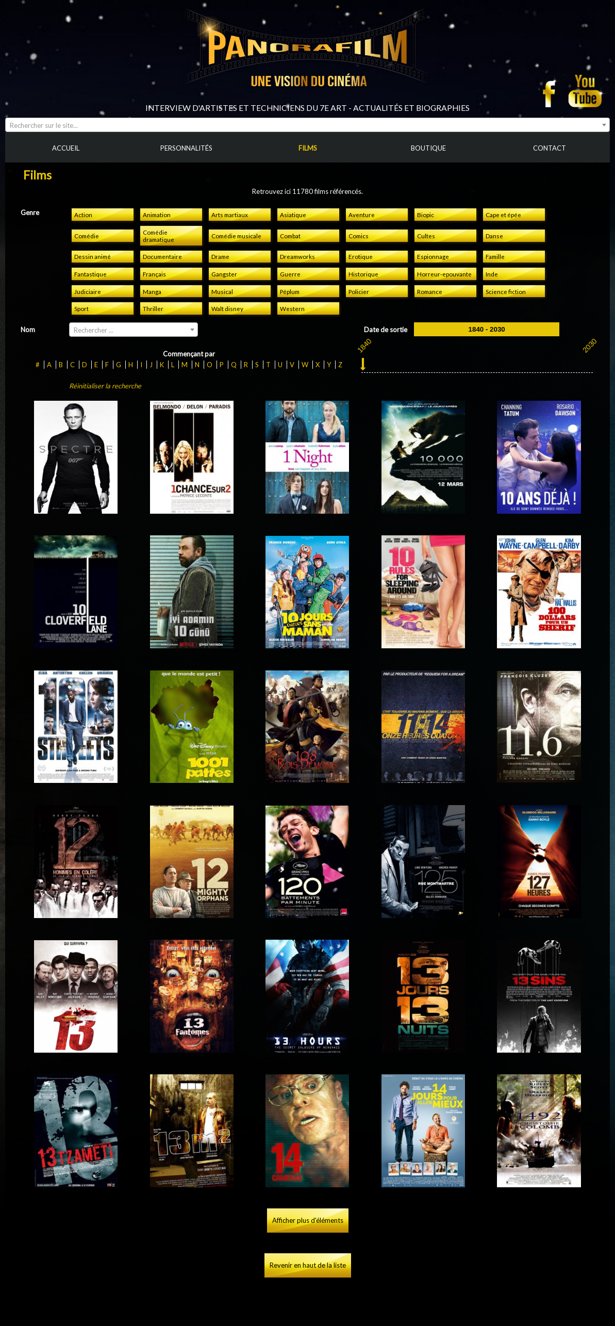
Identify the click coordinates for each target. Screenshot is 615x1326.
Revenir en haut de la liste (308, 1265)
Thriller (153, 308)
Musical (222, 291)
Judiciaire (87, 291)
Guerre (290, 273)
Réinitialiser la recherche (105, 386)
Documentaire (162, 256)
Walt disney (227, 308)
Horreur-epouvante (444, 273)
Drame (220, 256)
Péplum (290, 291)
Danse (494, 235)
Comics (358, 235)
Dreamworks (297, 256)
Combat (290, 235)
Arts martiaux (229, 214)
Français (154, 273)
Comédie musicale (236, 235)
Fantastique (90, 273)
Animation (157, 214)
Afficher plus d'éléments (307, 1220)
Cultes (426, 235)
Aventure (361, 214)
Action (83, 214)
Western (292, 308)
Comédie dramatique (158, 235)
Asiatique (293, 214)
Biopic (425, 214)
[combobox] (307, 125)
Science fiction (506, 291)
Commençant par (189, 354)
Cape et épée (503, 214)
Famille (495, 256)
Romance (429, 291)
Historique (363, 273)
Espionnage (433, 256)
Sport (81, 308)
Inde (492, 273)
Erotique (360, 256)
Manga (152, 291)
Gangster (224, 273)
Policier (358, 291)
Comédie (86, 235)
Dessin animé (92, 256)
